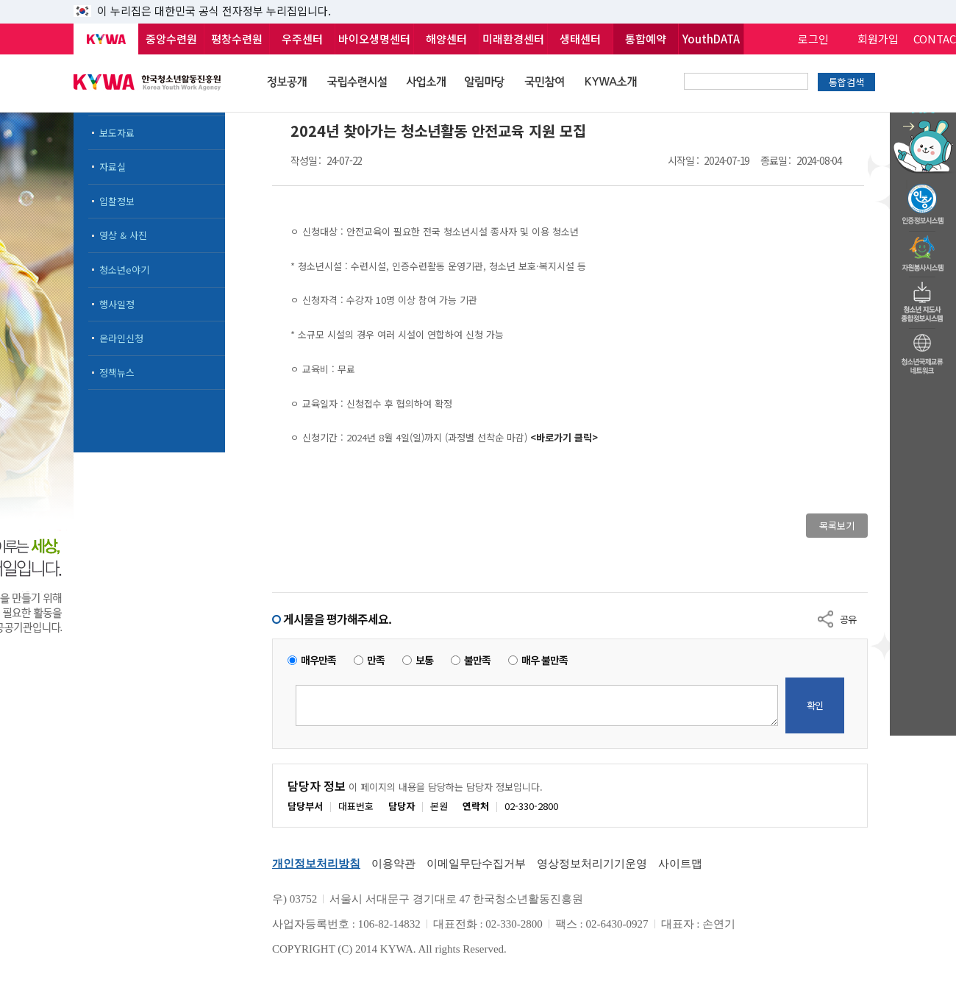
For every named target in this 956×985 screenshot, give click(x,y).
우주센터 (302, 38)
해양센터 (446, 38)
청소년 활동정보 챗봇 (923, 114)
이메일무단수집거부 (476, 864)
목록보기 (837, 526)
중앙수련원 (171, 38)
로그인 (813, 38)
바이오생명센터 (374, 38)
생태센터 (580, 38)
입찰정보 (117, 201)
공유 (848, 619)
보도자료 (117, 133)
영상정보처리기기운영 (592, 864)
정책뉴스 (117, 373)
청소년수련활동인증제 (923, 200)
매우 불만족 (544, 660)
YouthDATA (711, 38)
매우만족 (318, 660)
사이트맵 (680, 864)
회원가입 (878, 38)
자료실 (112, 167)
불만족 (477, 660)
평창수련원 (237, 38)
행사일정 (117, 304)
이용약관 (393, 864)
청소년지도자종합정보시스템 (923, 298)
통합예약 (645, 38)
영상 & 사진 (123, 235)
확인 (815, 705)
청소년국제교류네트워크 (923, 352)
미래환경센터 (513, 38)
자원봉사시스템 (923, 249)
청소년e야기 (124, 270)
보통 (424, 660)
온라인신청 (121, 338)
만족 (376, 660)
